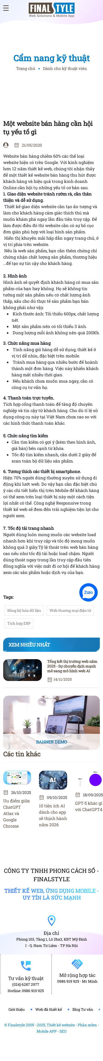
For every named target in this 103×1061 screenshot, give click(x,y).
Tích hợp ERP (19, 623)
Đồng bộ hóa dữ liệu (24, 610)
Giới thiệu (16, 1009)
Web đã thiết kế (48, 1009)
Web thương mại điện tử (70, 610)
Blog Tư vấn (82, 1009)
